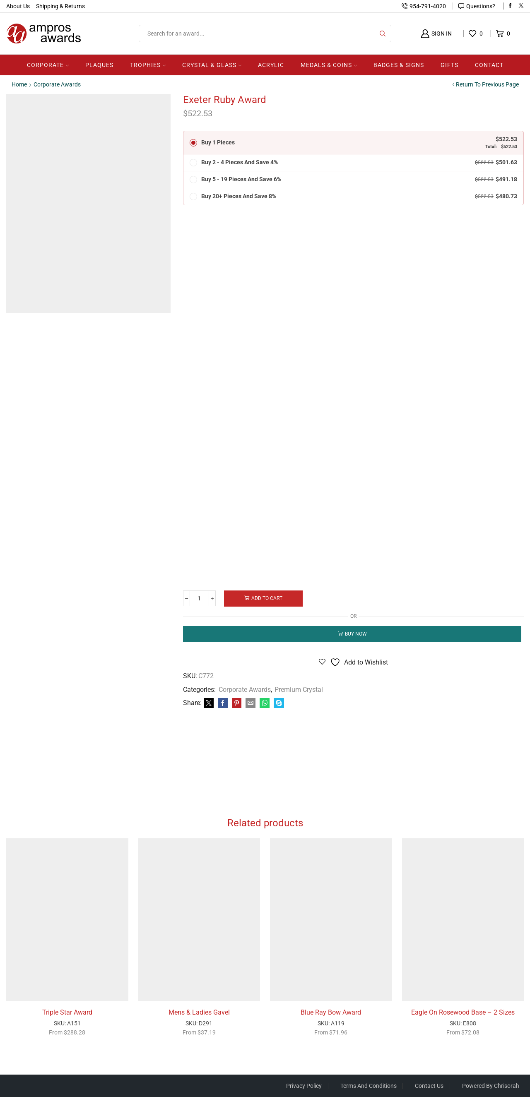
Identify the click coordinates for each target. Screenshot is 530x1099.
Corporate (48, 65)
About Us (18, 6)
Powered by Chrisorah (490, 1088)
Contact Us (429, 1088)
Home (19, 84)
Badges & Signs (398, 65)
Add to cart (267, 598)
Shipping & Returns (60, 6)
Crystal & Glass (211, 65)
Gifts (449, 65)
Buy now (356, 634)
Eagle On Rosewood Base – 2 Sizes (463, 1014)
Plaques (99, 65)
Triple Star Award (67, 1014)
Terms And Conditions (368, 1088)
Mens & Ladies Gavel (199, 1014)
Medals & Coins (329, 65)
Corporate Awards (57, 84)
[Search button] (382, 33)
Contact (489, 65)
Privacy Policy (303, 1088)
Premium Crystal (299, 690)
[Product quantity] (199, 599)
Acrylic (271, 65)
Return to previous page (487, 84)
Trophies (148, 65)
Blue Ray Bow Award (331, 1014)
